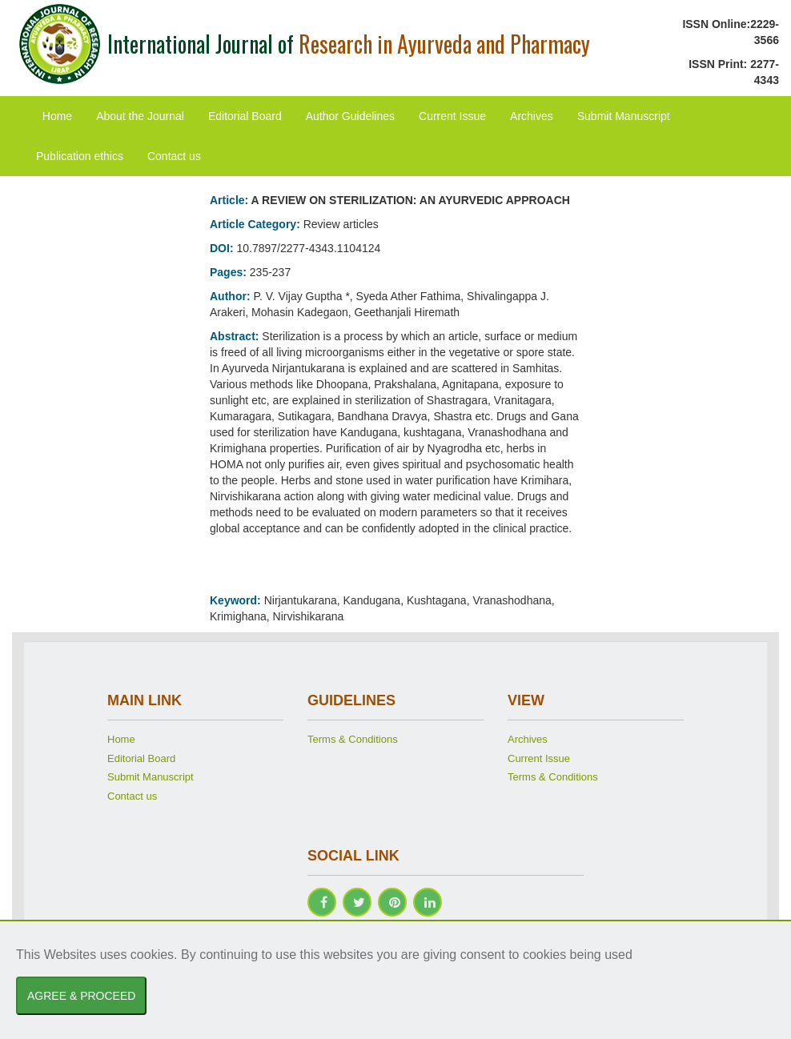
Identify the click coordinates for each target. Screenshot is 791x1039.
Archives (531, 116)
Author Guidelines (350, 116)
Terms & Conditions (352, 739)
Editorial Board (245, 116)
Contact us (174, 156)
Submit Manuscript (623, 116)
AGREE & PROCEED (81, 995)
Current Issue (452, 116)
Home (57, 116)
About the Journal (140, 116)
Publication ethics (79, 156)
